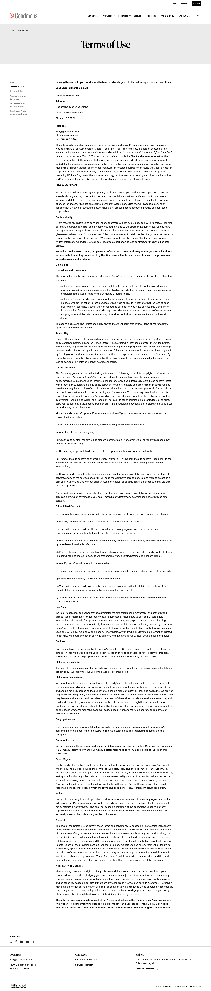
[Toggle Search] (198, 16)
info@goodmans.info (67, 131)
